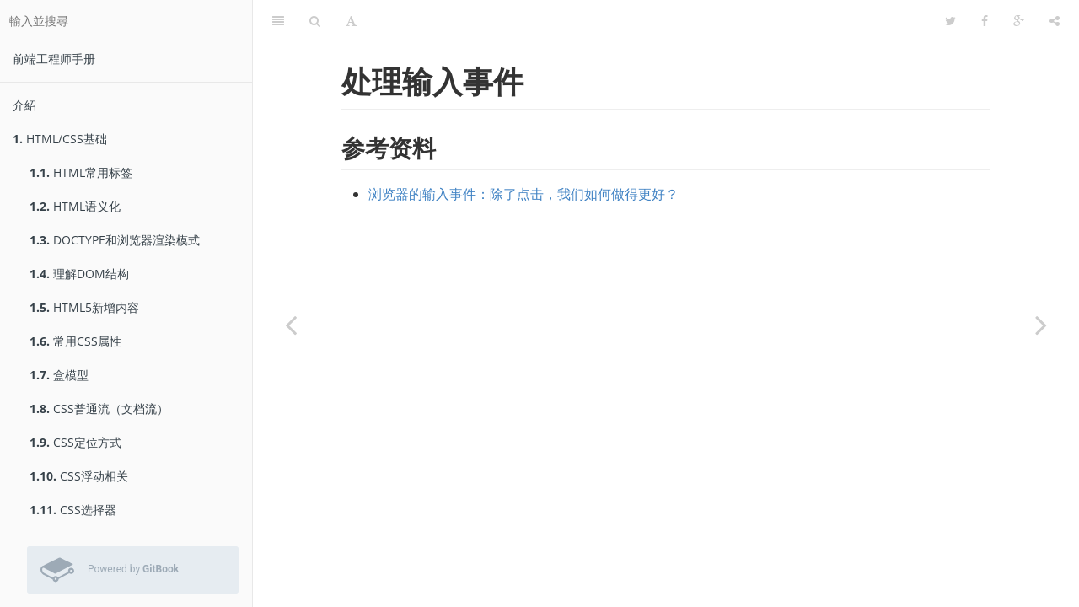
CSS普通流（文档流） (99, 408)
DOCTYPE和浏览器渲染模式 (115, 240)
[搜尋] (315, 21)
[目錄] (278, 21)
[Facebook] (985, 21)
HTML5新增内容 (84, 307)
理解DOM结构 (79, 274)
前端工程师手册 (54, 59)
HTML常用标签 (81, 172)
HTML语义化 (75, 206)
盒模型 (59, 375)
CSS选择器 (73, 510)
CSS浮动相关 (79, 476)
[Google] (1019, 21)
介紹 (24, 105)
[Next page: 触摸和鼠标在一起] (1041, 324)
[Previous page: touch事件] (291, 324)
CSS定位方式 (75, 442)
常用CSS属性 (75, 341)
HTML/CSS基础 (60, 139)
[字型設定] (351, 21)
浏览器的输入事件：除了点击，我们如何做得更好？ (523, 194)
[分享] (1054, 21)
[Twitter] (950, 21)
